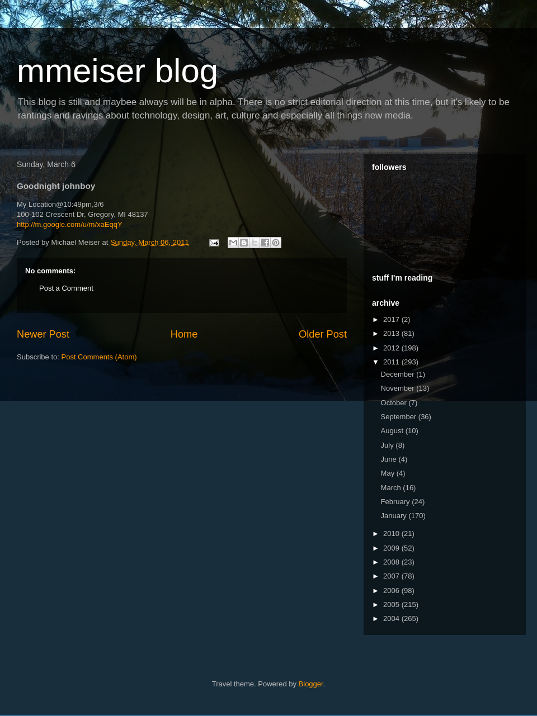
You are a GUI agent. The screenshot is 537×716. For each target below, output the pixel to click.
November (399, 388)
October (395, 403)
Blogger (311, 684)
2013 (392, 333)
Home (184, 334)
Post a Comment (66, 288)
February (396, 501)
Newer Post (43, 334)
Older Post (323, 334)
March (392, 487)
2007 (392, 576)
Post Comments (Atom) (99, 357)
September (399, 416)
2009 (392, 548)
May (389, 473)
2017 (392, 319)
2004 (392, 618)
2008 (392, 562)
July (388, 445)
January (395, 515)
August (393, 430)
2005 (392, 604)
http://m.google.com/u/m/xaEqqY (70, 224)
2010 (392, 533)
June (390, 459)
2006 (392, 590)
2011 (392, 362)
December (399, 374)
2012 (392, 348)
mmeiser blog (117, 70)
